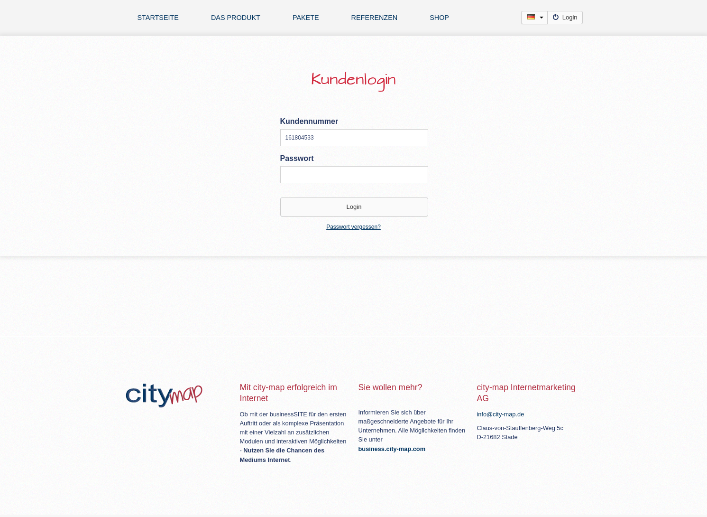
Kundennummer (309, 121)
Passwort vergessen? (353, 227)
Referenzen (374, 17)
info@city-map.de (500, 414)
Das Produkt (235, 17)
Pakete (306, 17)
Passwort (297, 158)
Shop (439, 17)
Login (565, 17)
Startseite (158, 17)
